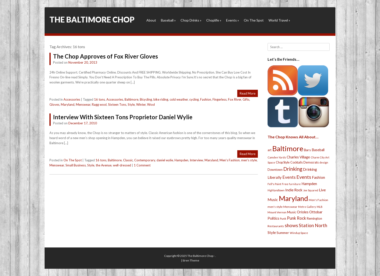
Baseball (168, 20)
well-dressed (122, 165)
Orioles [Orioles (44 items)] (303, 212)
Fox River (234, 99)
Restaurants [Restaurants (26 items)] (276, 226)
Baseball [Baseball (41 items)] (318, 150)
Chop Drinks (191, 20)
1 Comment (142, 165)
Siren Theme (190, 260)
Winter (141, 104)
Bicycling (146, 99)
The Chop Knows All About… (293, 136)
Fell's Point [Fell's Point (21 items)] (274, 184)
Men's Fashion (230, 160)
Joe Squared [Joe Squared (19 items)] (310, 190)
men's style (249, 160)
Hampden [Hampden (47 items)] (309, 183)
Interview (196, 160)
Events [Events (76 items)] (289, 177)
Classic (128, 160)
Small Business (75, 165)
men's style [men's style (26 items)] (275, 207)
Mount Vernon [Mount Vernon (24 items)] (277, 212)
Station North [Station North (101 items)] (313, 225)
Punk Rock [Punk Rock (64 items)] (296, 218)
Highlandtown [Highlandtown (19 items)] (276, 190)
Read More (247, 93)
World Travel (279, 20)
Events (232, 20)
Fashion (205, 99)
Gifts (246, 99)
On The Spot (254, 20)
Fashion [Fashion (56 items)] (318, 177)
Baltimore (131, 99)
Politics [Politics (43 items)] (273, 218)
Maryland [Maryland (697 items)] (293, 198)
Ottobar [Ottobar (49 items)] (316, 212)
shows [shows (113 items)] (291, 225)
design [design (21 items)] (323, 162)
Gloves (54, 104)
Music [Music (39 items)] (291, 212)
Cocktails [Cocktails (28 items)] (296, 162)
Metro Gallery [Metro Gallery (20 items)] (307, 206)
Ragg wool (99, 104)
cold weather (179, 99)
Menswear (83, 104)
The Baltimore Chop (92, 19)
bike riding (160, 99)
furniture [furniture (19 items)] (295, 184)
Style (131, 104)
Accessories (71, 99)
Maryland (67, 104)
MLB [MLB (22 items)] (320, 206)
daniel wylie (165, 160)
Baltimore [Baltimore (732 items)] (287, 148)
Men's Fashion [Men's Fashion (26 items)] (318, 200)
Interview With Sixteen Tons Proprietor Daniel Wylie (122, 116)
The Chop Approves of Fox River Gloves (105, 56)
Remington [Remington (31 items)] (314, 218)
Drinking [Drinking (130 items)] (292, 169)
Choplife (213, 20)
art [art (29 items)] (269, 150)
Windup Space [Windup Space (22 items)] (299, 232)
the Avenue (103, 165)
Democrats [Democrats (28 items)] (311, 162)
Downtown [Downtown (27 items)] (275, 170)
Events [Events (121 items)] (303, 177)
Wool (151, 104)
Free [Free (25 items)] (285, 184)
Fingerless (220, 99)
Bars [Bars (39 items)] (307, 150)
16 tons (99, 99)
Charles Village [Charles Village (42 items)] (298, 157)
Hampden (181, 160)
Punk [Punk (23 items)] (283, 218)
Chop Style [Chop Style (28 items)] (283, 162)
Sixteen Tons (117, 104)
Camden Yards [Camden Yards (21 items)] (277, 157)
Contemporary (144, 160)
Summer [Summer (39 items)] (283, 233)
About (151, 20)
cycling (194, 99)
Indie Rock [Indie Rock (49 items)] (293, 190)
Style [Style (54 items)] (272, 232)
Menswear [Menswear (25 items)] (290, 207)
